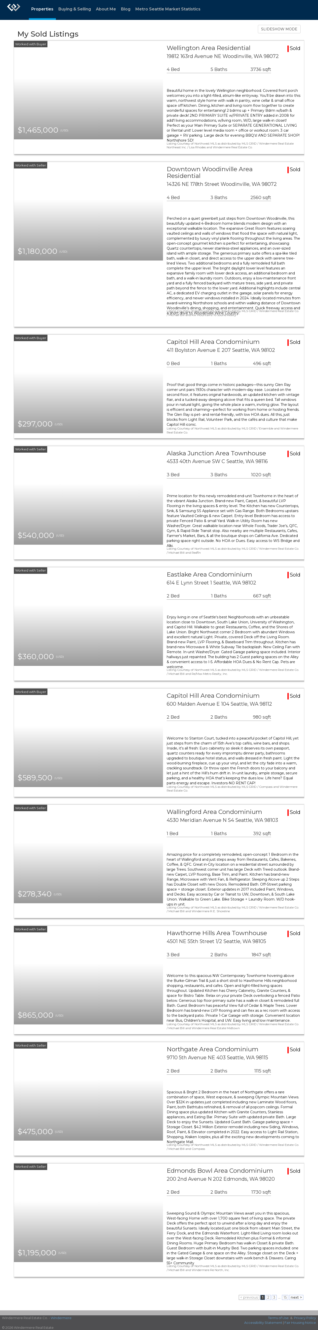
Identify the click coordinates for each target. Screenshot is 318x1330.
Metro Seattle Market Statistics (167, 9)
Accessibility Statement (263, 1323)
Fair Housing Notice (300, 1323)
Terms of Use (278, 1318)
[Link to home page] (14, 10)
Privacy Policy (305, 1318)
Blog (125, 9)
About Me (106, 9)
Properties (42, 9)
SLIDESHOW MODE (279, 29)
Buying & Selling (74, 9)
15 (285, 1297)
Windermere (61, 1318)
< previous (249, 1297)
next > (296, 1297)
